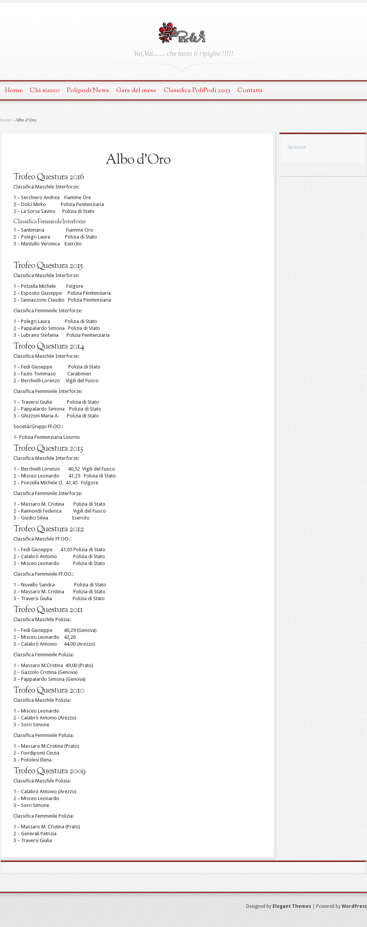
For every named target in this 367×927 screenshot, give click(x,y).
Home (14, 90)
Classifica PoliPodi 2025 (197, 90)
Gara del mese (136, 90)
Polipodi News (88, 90)
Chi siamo (45, 90)
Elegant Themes (292, 906)
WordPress (354, 906)
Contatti (249, 90)
